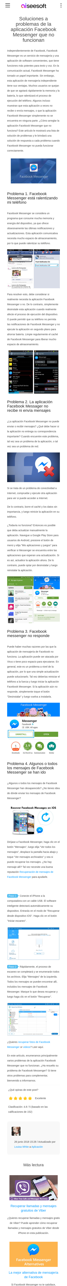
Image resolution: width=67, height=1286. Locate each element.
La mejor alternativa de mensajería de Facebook (33, 1275)
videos (26, 1047)
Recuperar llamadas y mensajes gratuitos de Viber (33, 1208)
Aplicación (37, 1146)
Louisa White (21, 1146)
